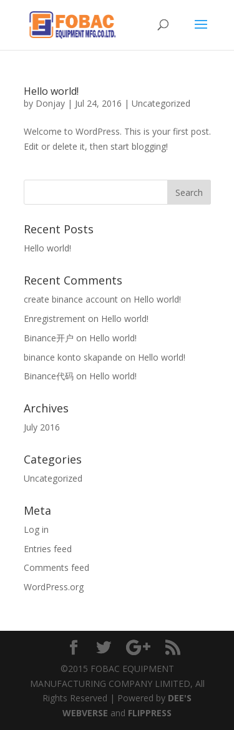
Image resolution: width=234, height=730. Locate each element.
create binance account (71, 299)
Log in (36, 529)
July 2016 (42, 427)
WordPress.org (54, 587)
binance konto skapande (73, 357)
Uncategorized (161, 103)
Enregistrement (54, 318)
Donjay (50, 103)
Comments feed (56, 567)
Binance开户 (49, 338)
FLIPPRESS (150, 713)
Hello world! (51, 91)
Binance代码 (49, 376)
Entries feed (48, 549)
